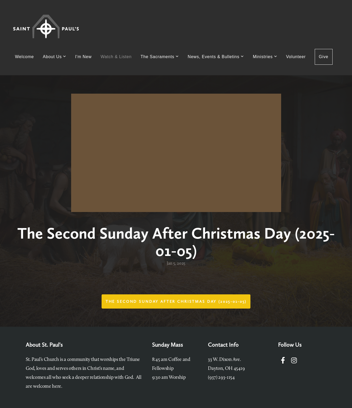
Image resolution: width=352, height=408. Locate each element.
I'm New (83, 56)
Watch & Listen (116, 56)
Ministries (265, 56)
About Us (54, 56)
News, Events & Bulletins (216, 56)
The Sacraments (159, 56)
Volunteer (296, 56)
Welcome (24, 56)
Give (323, 56)
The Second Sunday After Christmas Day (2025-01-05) (176, 301)
